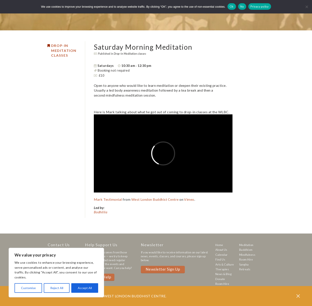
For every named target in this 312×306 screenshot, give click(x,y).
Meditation (246, 245)
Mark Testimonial (108, 199)
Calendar (221, 255)
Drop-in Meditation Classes (63, 50)
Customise (28, 288)
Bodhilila (100, 212)
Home (219, 245)
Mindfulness (247, 255)
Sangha (244, 264)
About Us (221, 250)
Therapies (222, 269)
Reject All (56, 288)
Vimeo (189, 199)
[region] (56, 272)
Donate (220, 279)
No (242, 6)
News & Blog (223, 274)
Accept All (85, 288)
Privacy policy (259, 6)
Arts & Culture (224, 264)
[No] (306, 7)
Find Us (220, 259)
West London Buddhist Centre (155, 199)
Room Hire (222, 284)
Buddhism (246, 250)
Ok (232, 6)
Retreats (244, 269)
